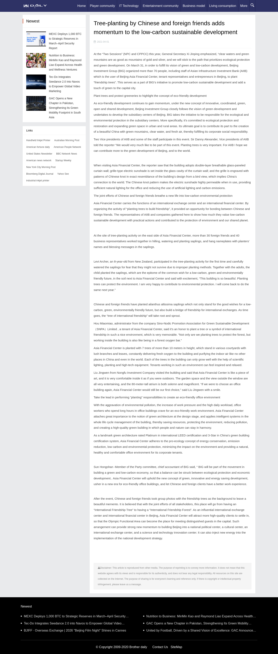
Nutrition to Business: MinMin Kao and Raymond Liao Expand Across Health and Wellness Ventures (198, 617)
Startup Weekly (63, 160)
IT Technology (129, 5)
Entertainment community (160, 5)
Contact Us (160, 647)
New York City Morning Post (41, 167)
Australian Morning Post (66, 140)
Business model (194, 5)
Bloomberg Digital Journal (39, 173)
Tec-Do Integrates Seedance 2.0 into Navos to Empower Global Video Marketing (71, 624)
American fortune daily (38, 147)
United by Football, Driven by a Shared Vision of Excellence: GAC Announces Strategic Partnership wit (199, 631)
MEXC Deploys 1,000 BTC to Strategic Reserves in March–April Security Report (73, 617)
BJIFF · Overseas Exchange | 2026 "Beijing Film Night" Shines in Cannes (73, 630)
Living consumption (222, 5)
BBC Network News (66, 153)
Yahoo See (63, 173)
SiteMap (176, 647)
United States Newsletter (39, 153)
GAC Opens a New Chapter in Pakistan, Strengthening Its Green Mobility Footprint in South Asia (65, 108)
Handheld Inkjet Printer (38, 140)
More (243, 5)
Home (81, 5)
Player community (102, 5)
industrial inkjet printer (37, 180)
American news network (38, 160)
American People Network (67, 147)
